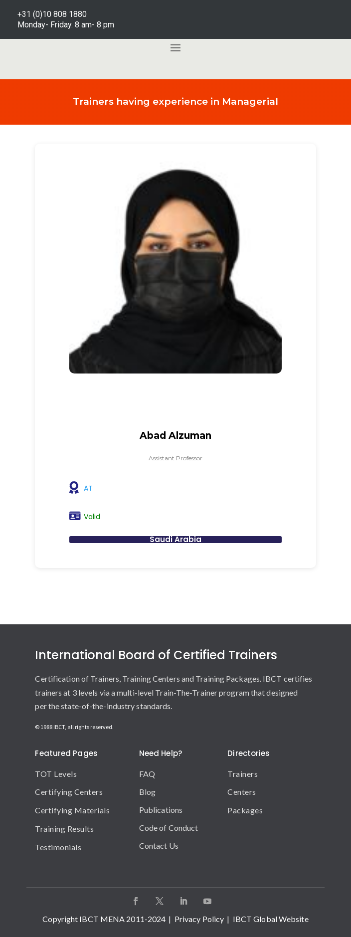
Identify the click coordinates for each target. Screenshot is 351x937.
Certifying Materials (72, 810)
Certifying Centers (69, 791)
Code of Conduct (168, 827)
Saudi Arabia (175, 539)
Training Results (64, 828)
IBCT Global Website (271, 919)
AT (88, 488)
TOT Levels (56, 773)
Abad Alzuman (175, 435)
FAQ (147, 773)
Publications (160, 809)
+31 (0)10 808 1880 (52, 14)
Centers (241, 791)
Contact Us (158, 845)
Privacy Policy (199, 919)
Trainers (242, 773)
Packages (245, 810)
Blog (147, 791)
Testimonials (58, 847)
